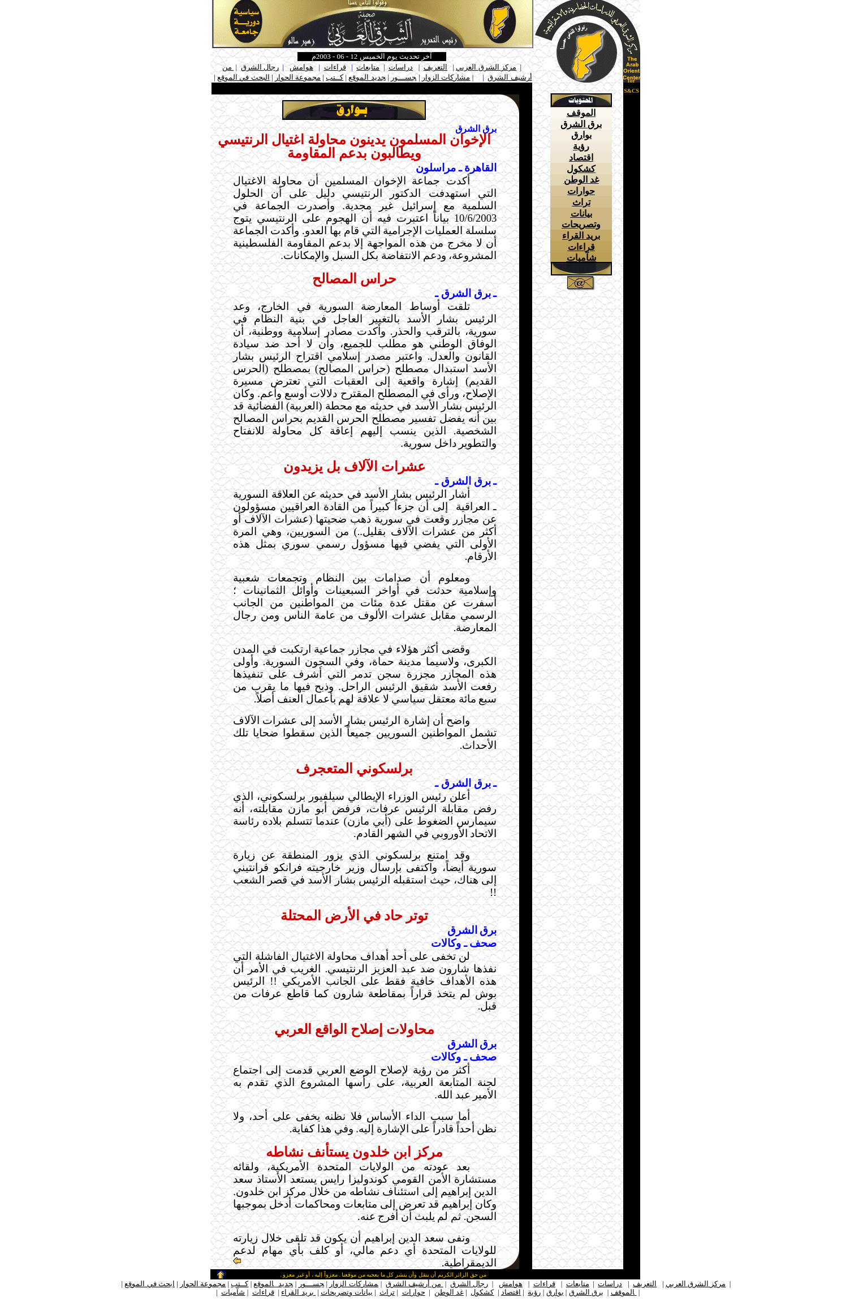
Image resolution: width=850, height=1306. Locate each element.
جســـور (403, 77)
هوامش (301, 67)
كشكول (581, 169)
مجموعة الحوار (298, 77)
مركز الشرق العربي (486, 67)
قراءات (335, 67)
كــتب (334, 77)
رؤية (581, 146)
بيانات (364, 1292)
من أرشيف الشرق (414, 1283)
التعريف (435, 67)
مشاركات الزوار (446, 77)
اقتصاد (581, 157)
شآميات (581, 257)
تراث (581, 202)
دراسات (401, 67)
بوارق (581, 135)
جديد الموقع (366, 77)
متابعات (367, 67)
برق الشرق (581, 124)
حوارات (581, 191)
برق (597, 1292)
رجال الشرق (260, 67)
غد (460, 1292)
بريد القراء (581, 235)
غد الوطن (581, 179)
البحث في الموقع (243, 77)
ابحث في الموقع (149, 1283)
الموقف (581, 113)
